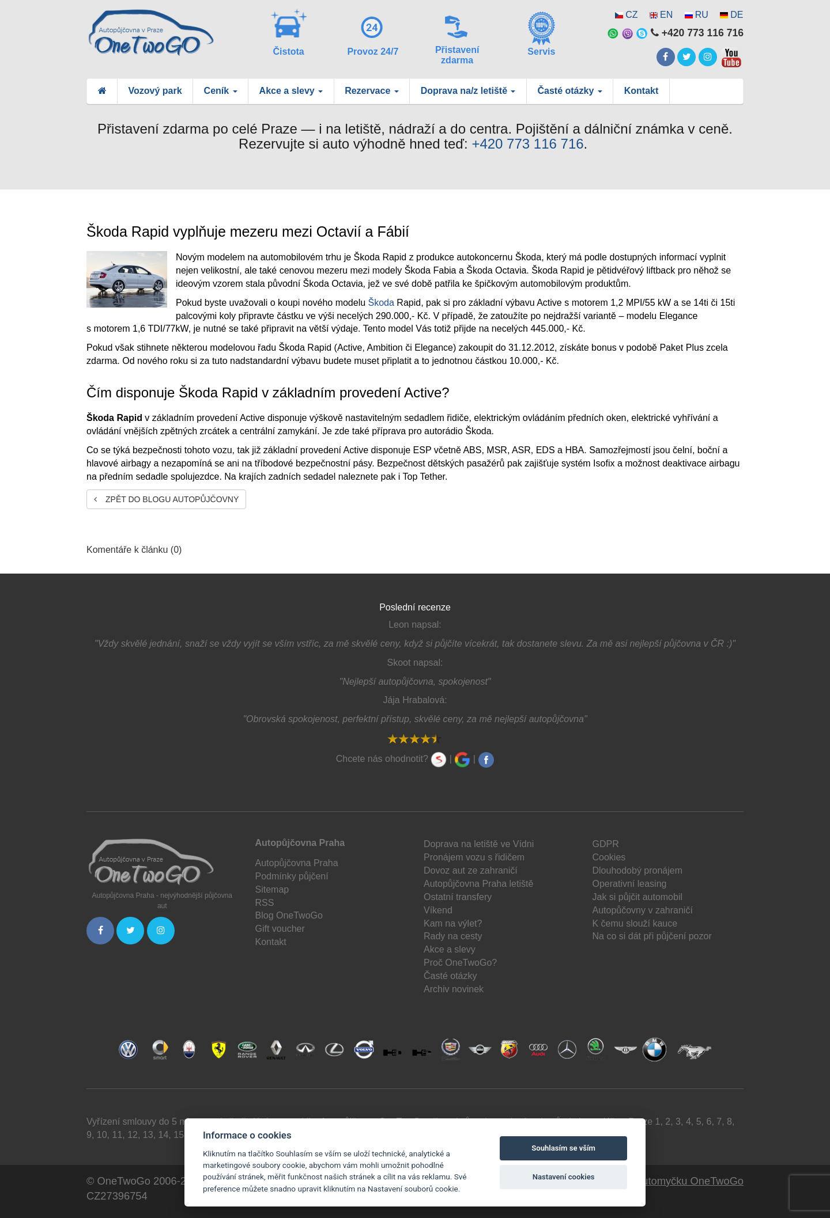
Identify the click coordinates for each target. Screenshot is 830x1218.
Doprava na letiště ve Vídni (479, 844)
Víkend (438, 910)
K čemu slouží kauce (635, 923)
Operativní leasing (630, 884)
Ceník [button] (220, 91)
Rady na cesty (453, 936)
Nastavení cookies (564, 1177)
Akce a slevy (450, 949)
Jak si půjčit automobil (638, 897)
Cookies (609, 857)
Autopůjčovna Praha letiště (478, 884)
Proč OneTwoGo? (460, 962)
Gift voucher (280, 929)
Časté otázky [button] (569, 91)
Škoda (381, 303)
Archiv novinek (454, 989)
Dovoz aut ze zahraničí (471, 870)
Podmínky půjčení (292, 876)
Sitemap (272, 889)
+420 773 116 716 (527, 143)
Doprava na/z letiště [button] (468, 91)
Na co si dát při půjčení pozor (652, 936)
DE (736, 15)
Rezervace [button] (372, 91)
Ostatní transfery (458, 897)
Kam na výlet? (453, 923)
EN (666, 15)
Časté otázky (450, 976)
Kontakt (641, 91)
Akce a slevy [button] (291, 91)
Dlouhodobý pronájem (638, 870)
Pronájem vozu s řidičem (474, 857)
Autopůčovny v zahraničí (643, 910)
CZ (631, 15)
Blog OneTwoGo (289, 915)
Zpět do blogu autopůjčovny (166, 499)
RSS (264, 903)
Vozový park (155, 91)
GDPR (606, 844)
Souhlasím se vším (563, 1148)
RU (701, 15)
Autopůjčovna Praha (296, 863)
